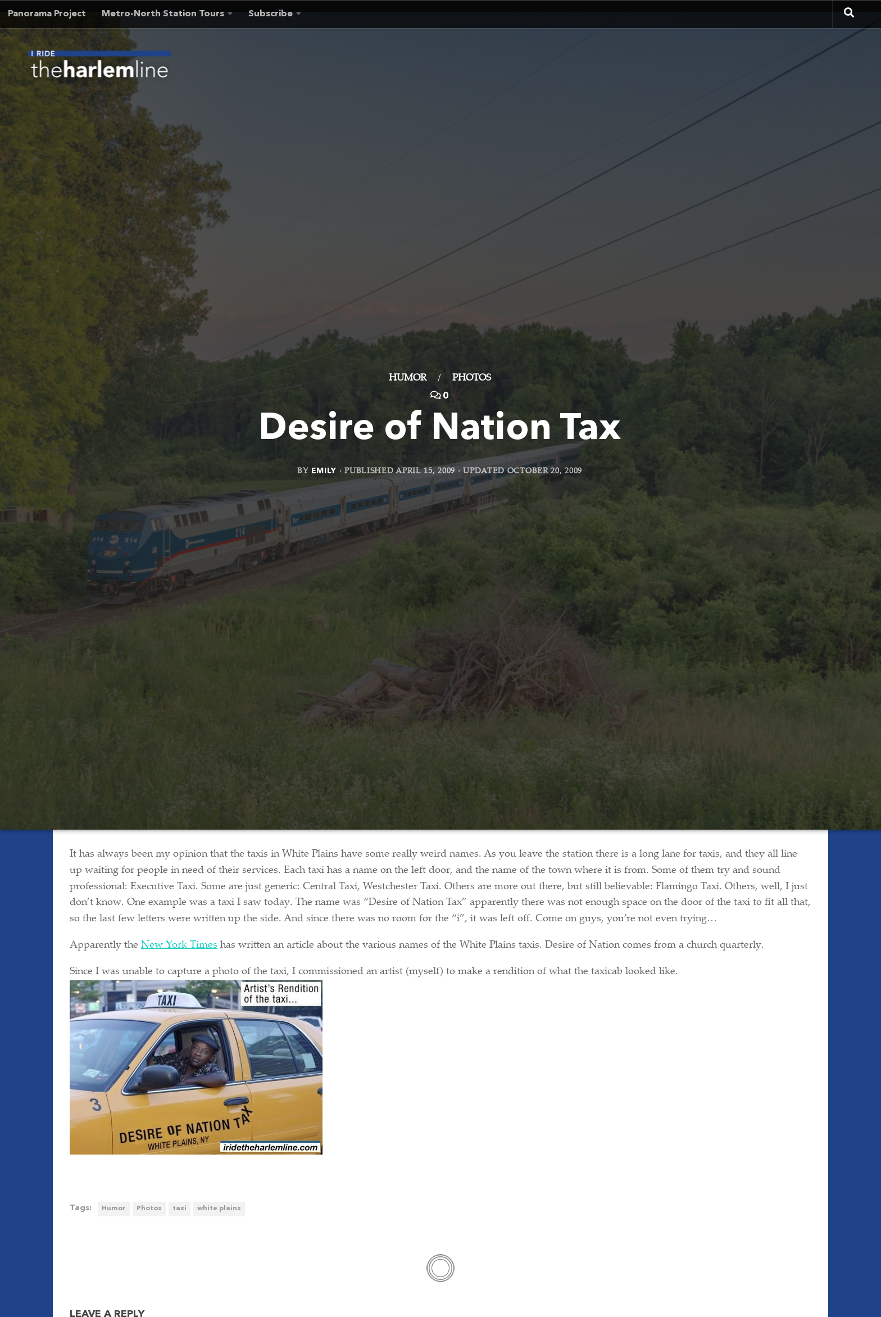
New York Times (179, 945)
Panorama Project (47, 14)
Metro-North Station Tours (163, 14)
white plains (219, 1208)
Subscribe (270, 14)
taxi (179, 1208)
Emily (324, 470)
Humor (407, 378)
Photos (471, 378)
